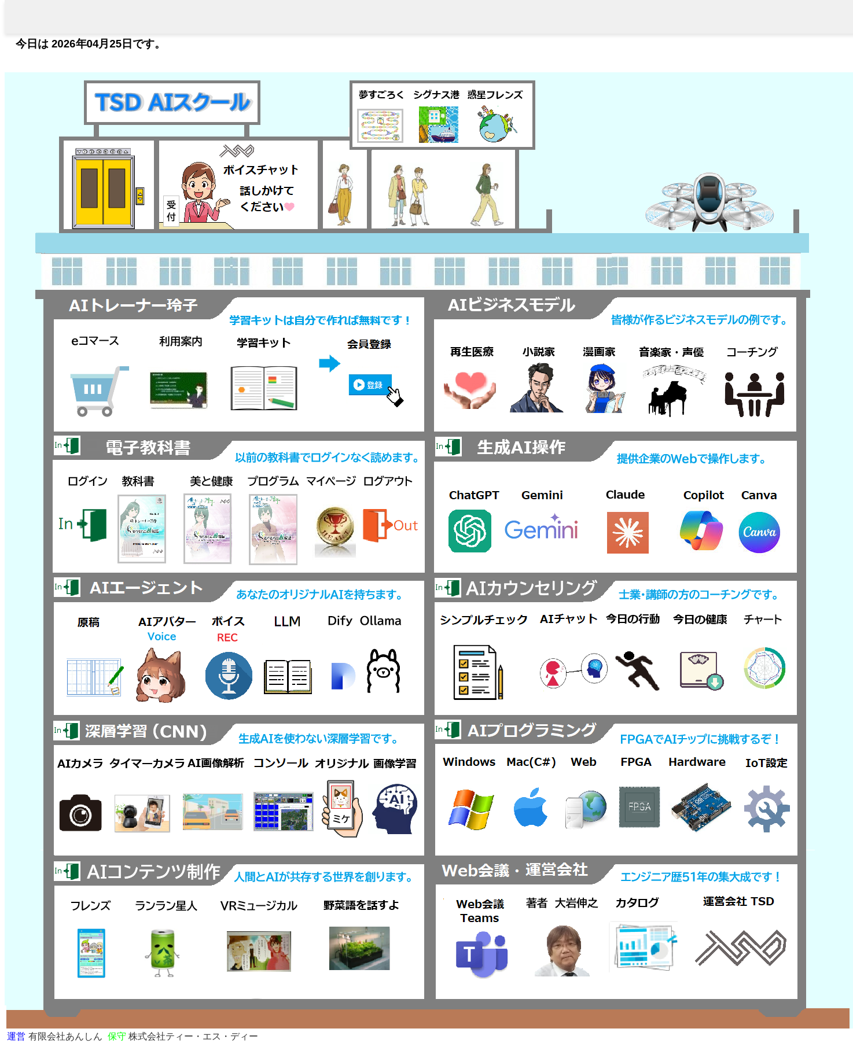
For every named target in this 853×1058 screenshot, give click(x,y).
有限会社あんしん (54, 1036)
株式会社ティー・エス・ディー (183, 1036)
